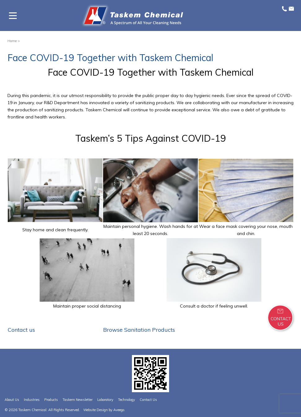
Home (12, 41)
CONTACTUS (281, 321)
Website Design (95, 410)
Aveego (118, 410)
